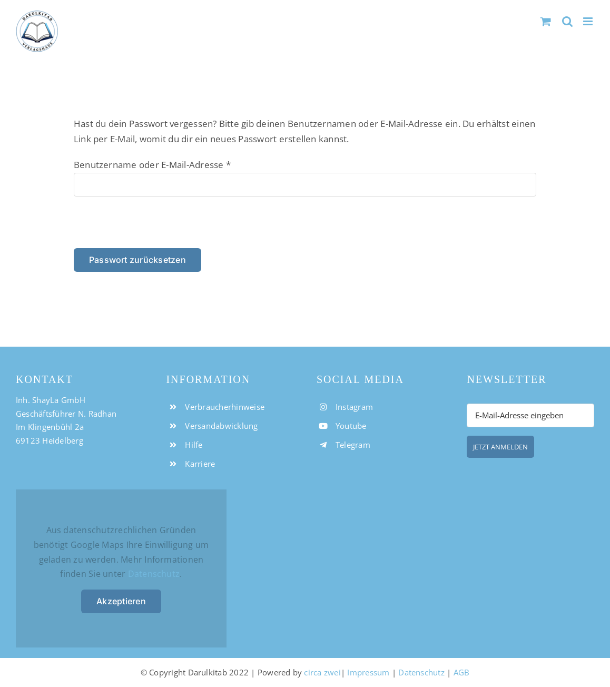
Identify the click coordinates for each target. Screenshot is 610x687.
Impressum (368, 672)
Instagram (354, 406)
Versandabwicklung (221, 425)
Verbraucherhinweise (224, 406)
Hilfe (193, 444)
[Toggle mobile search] (567, 21)
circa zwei (322, 672)
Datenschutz (154, 574)
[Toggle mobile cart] (545, 21)
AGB (462, 672)
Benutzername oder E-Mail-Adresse (152, 165)
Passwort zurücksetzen (137, 259)
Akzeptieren (121, 601)
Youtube (351, 425)
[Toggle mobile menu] (588, 21)
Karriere (200, 463)
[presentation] (146, 225)
